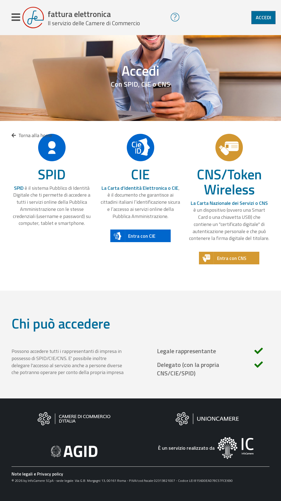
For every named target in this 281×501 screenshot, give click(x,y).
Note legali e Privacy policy (37, 474)
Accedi (263, 17)
